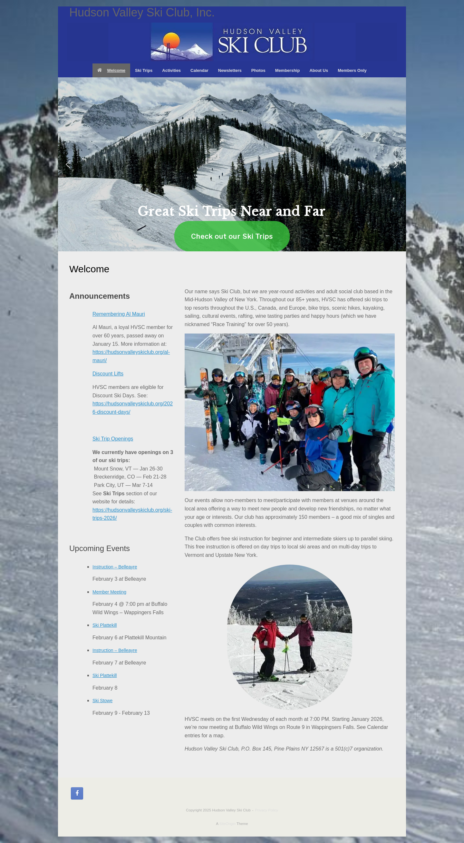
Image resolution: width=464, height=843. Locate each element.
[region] (232, 164)
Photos (258, 70)
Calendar (199, 70)
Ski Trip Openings (112, 438)
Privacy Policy (266, 810)
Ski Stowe (102, 700)
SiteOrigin (227, 824)
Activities (171, 70)
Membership (287, 70)
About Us (318, 70)
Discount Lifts (107, 373)
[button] (68, 164)
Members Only (352, 70)
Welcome (111, 70)
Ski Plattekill (104, 625)
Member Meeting (109, 592)
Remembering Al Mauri (118, 314)
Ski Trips (143, 70)
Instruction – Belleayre (114, 566)
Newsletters (230, 70)
